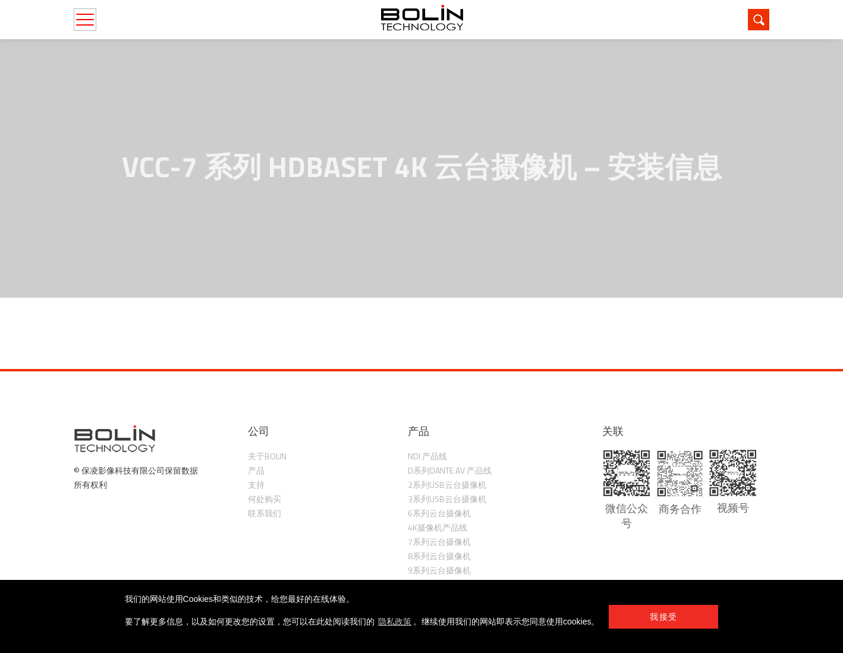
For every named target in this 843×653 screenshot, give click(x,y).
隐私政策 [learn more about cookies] (394, 621)
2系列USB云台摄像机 (447, 484)
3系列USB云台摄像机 (447, 499)
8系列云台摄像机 (439, 556)
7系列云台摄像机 (439, 541)
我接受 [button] (663, 617)
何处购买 (264, 499)
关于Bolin (267, 456)
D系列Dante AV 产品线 (450, 470)
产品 (256, 470)
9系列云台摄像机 (439, 570)
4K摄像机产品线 (437, 527)
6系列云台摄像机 (439, 513)
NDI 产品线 (427, 456)
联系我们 (264, 513)
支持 (256, 484)
